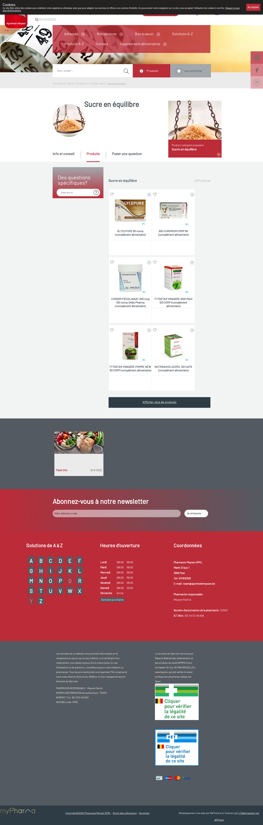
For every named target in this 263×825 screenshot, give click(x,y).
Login (226, 12)
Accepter (253, 7)
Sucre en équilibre (117, 83)
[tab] (66, 156)
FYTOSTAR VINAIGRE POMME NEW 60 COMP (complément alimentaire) (130, 368)
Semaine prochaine (112, 599)
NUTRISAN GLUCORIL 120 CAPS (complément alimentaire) (173, 368)
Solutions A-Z (182, 34)
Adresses (71, 34)
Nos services (107, 34)
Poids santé (98, 83)
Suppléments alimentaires (140, 44)
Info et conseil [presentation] (63, 154)
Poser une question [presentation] (127, 154)
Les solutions (193, 71)
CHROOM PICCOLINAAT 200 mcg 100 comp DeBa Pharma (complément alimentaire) (130, 302)
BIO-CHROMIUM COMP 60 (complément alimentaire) (173, 232)
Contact (102, 44)
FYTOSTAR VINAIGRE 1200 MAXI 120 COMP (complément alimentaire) (173, 302)
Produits (152, 71)
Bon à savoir (144, 34)
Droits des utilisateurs (125, 813)
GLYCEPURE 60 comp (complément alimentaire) (130, 232)
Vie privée (144, 813)
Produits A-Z (74, 44)
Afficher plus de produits (159, 402)
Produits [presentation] (93, 154)
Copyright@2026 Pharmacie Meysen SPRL (88, 813)
